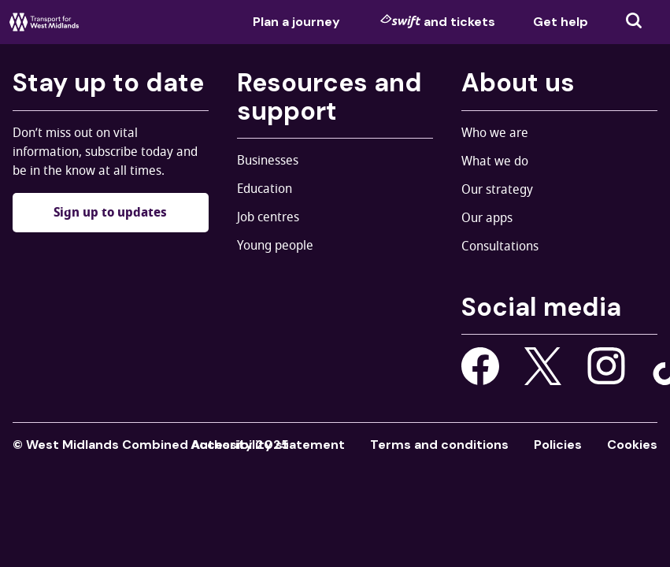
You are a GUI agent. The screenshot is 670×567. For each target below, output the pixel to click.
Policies (558, 444)
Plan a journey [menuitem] (296, 21)
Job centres (268, 217)
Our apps (487, 218)
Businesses (267, 160)
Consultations (500, 246)
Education (264, 189)
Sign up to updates (110, 212)
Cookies (632, 444)
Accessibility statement (268, 444)
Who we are (494, 133)
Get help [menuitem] (560, 21)
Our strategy (497, 189)
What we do (494, 161)
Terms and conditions (439, 444)
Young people (275, 245)
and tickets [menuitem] (437, 21)
